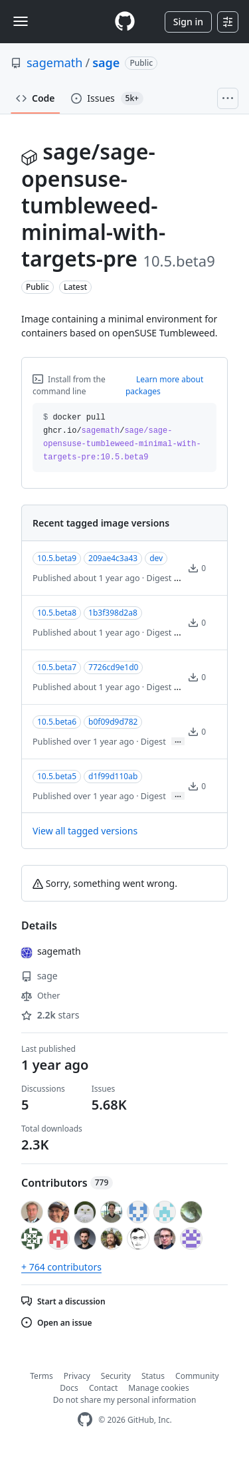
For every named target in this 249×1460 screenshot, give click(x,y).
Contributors (67, 1182)
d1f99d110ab (112, 776)
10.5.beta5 (56, 776)
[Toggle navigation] (21, 21)
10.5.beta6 (56, 721)
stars (50, 1015)
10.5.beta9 (56, 558)
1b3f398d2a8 (112, 612)
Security (116, 1376)
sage (106, 62)
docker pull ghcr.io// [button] (122, 437)
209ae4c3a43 (112, 558)
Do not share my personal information (125, 1399)
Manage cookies (158, 1388)
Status (153, 1376)
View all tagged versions (85, 830)
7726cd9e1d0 (113, 667)
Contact (103, 1388)
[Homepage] (124, 22)
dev (156, 558)
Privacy (77, 1376)
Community (197, 1376)
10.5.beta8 (56, 612)
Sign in (188, 21)
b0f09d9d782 (112, 721)
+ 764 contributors (61, 1267)
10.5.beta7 (56, 667)
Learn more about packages (164, 385)
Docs (69, 1388)
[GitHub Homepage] (85, 1419)
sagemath (55, 62)
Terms (41, 1376)
